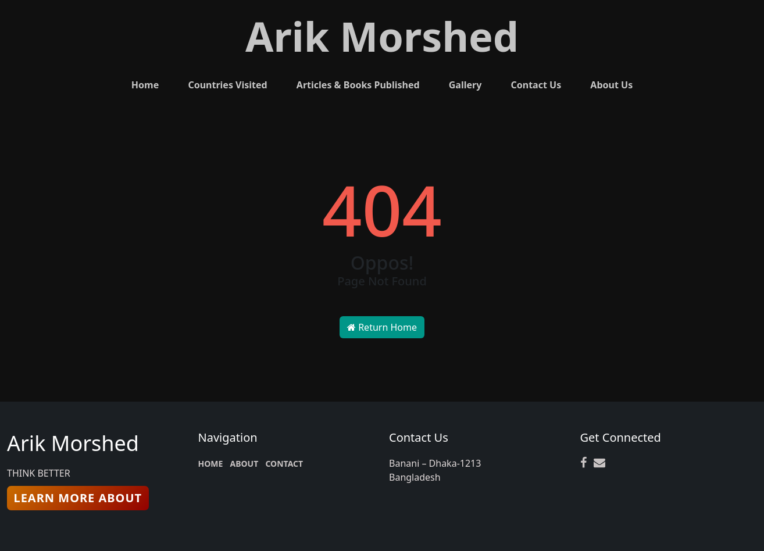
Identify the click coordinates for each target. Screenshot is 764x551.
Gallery (465, 84)
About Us (611, 84)
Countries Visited (227, 84)
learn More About (77, 498)
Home (145, 84)
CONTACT (284, 463)
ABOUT (244, 463)
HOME (210, 463)
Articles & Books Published (358, 84)
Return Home (382, 327)
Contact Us (535, 84)
